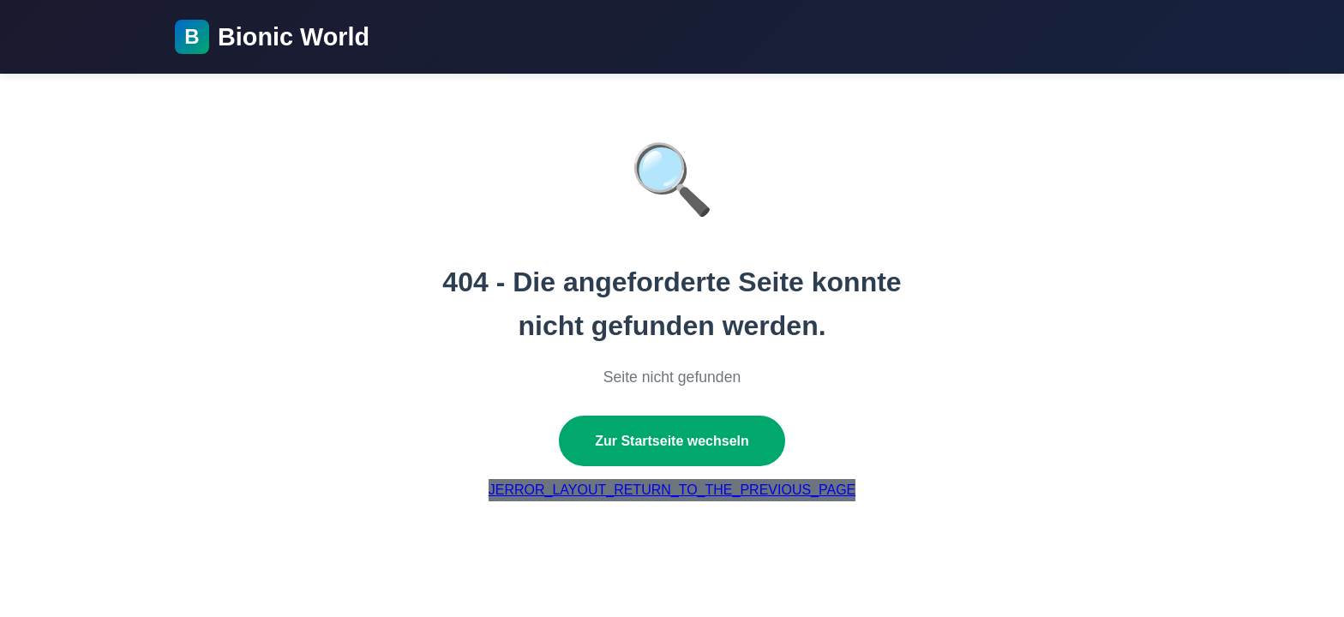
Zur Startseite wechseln (672, 441)
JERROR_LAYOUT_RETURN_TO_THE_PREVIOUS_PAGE (672, 489)
